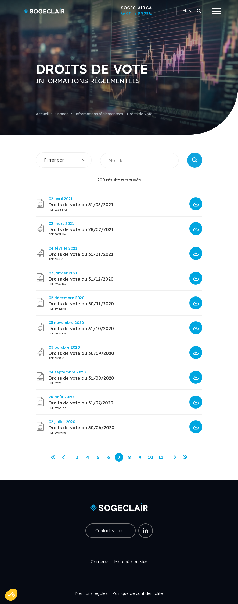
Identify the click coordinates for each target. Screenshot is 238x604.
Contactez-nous (110, 530)
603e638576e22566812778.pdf (195, 228)
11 (161, 458)
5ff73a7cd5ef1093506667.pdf (195, 278)
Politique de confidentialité (137, 593)
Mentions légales (91, 593)
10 (151, 458)
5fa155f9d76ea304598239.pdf (195, 327)
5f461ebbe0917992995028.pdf (195, 402)
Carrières (100, 561)
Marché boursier (130, 561)
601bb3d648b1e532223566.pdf (195, 253)
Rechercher (194, 160)
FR (187, 10)
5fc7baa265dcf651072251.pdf (195, 302)
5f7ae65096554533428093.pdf (195, 352)
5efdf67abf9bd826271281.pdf (195, 426)
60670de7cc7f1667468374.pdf (195, 203)
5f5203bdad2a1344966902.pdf (195, 377)
